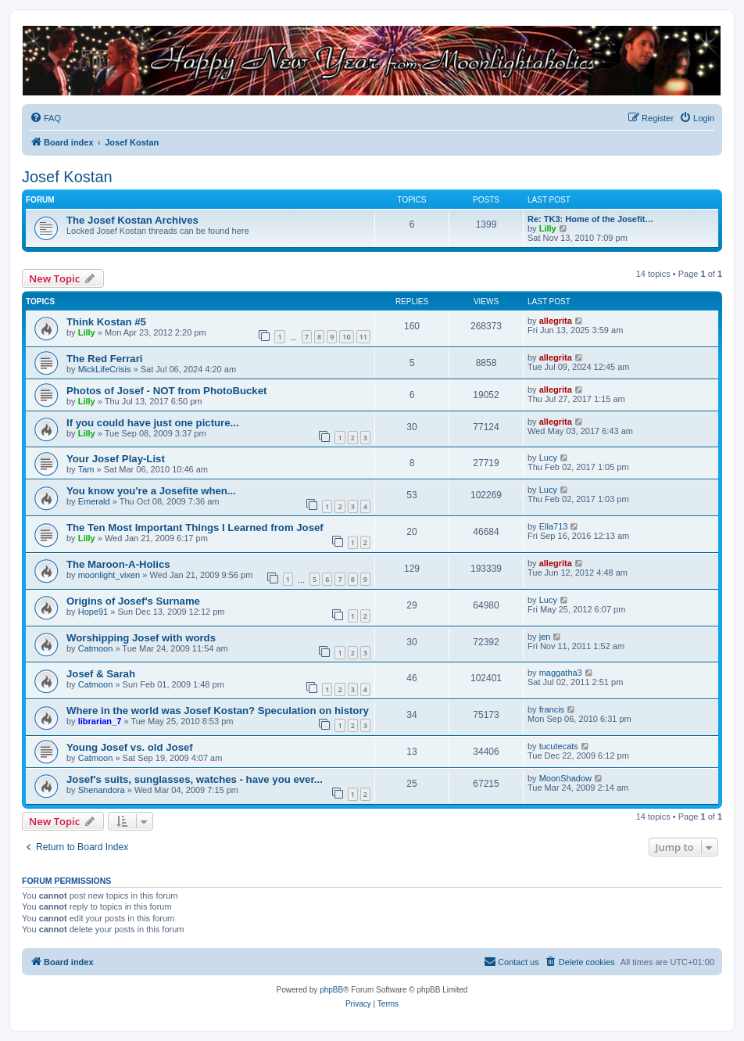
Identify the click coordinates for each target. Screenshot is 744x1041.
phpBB (331, 989)
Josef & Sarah (100, 674)
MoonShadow (565, 778)
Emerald (94, 501)
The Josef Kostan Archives (132, 220)
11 (363, 337)
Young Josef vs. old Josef (129, 747)
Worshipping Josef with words (141, 638)
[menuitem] (45, 118)
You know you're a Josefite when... (151, 491)
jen (545, 636)
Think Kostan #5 (106, 322)
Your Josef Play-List (115, 459)
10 (346, 337)
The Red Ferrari (104, 358)
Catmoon (95, 648)
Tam (86, 469)
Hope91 (93, 611)
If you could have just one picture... (152, 423)
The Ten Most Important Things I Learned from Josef (195, 527)
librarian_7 (100, 721)
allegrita (555, 320)
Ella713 (553, 526)
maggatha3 (560, 672)
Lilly (547, 228)
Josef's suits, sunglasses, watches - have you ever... (194, 779)
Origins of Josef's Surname (133, 601)
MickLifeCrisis (104, 369)
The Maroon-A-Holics (118, 564)
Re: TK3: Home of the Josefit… (590, 219)
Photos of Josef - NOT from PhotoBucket (166, 391)
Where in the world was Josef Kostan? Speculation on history (217, 710)
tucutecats (558, 746)
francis (551, 709)
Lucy (548, 457)
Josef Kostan (67, 176)
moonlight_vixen (109, 575)
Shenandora (101, 790)
